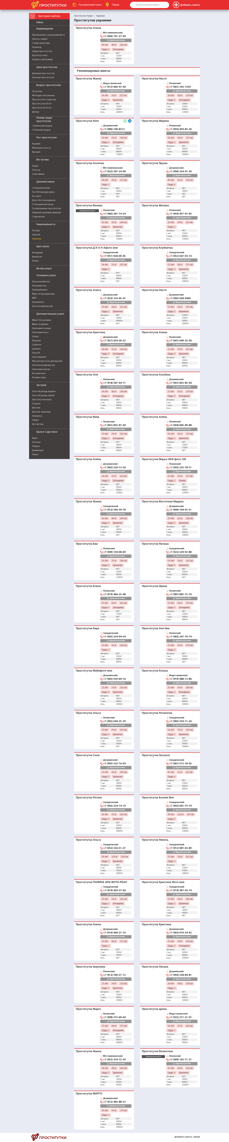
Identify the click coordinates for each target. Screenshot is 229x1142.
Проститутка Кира (87, 628)
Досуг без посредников (43, 200)
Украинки (36, 239)
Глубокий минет (40, 290)
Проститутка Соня (87, 755)
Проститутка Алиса (88, 290)
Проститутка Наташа (155, 543)
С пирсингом (38, 217)
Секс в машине (39, 357)
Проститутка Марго (88, 1009)
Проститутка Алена (88, 924)
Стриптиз (36, 345)
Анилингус (37, 416)
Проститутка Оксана (155, 966)
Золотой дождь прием (43, 395)
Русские (36, 230)
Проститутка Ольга (88, 713)
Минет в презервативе (43, 294)
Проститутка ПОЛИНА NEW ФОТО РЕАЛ (101, 882)
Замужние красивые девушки (46, 212)
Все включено (39, 373)
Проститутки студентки (44, 99)
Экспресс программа (42, 59)
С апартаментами (41, 43)
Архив (197, 1137)
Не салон (36, 196)
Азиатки (36, 235)
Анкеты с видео (39, 39)
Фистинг (36, 408)
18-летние (37, 91)
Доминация (38, 450)
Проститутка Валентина (157, 1051)
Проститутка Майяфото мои (94, 670)
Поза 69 (36, 353)
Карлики (36, 144)
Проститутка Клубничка (157, 247)
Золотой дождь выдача (43, 391)
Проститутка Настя (154, 78)
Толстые (36, 170)
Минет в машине (40, 324)
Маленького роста (41, 148)
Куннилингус (38, 302)
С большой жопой (41, 188)
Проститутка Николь (155, 839)
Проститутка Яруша (155, 163)
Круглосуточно (39, 55)
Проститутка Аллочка (90, 163)
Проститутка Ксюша (155, 670)
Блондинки (37, 253)
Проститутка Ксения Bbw (158, 797)
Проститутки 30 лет (42, 104)
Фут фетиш (37, 424)
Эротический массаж (42, 306)
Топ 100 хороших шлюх (43, 192)
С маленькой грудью (42, 126)
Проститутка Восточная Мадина (162, 501)
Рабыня (36, 446)
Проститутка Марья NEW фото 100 (164, 459)
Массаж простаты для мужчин (47, 361)
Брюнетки (37, 257)
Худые (35, 166)
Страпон (36, 404)
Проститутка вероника (90, 966)
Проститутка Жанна (88, 78)
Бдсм (34, 438)
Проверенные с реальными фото (48, 35)
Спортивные (38, 174)
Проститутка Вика (87, 417)
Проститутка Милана (155, 205)
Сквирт (35, 420)
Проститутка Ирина (154, 586)
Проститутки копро (42, 399)
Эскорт (35, 336)
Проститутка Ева (87, 543)
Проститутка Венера (89, 205)
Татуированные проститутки (46, 208)
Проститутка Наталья (156, 755)
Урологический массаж (43, 365)
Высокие (36, 152)
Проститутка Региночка (157, 713)
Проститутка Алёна (154, 417)
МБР (34, 298)
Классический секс (41, 282)
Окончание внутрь (41, 369)
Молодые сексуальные (43, 95)
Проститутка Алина (88, 28)
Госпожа (36, 442)
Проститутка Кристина (90, 332)
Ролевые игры (39, 377)
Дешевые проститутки (43, 73)
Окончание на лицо (41, 328)
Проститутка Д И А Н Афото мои (97, 247)
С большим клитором (42, 204)
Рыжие (35, 261)
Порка (35, 454)
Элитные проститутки (43, 77)
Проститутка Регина (89, 797)
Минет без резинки (41, 320)
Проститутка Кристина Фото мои (163, 882)
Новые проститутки (42, 51)
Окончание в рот (40, 332)
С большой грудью (41, 130)
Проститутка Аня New (156, 628)
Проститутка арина (154, 1009)
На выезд (36, 47)
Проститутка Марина (155, 120)
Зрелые (35, 112)
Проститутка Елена (88, 586)
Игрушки (36, 340)
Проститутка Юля (87, 120)
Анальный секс (39, 286)
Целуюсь (36, 349)
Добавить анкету (183, 1137)
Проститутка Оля (87, 374)
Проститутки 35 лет (42, 108)
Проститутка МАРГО (89, 1093)
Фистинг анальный (41, 412)
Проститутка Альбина (156, 374)
